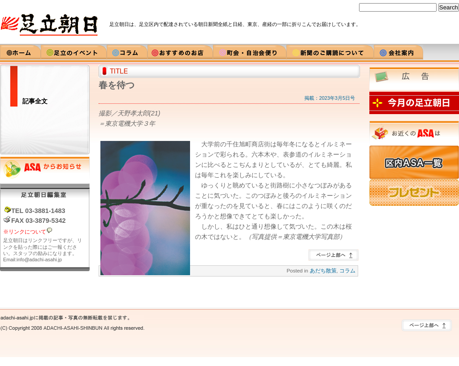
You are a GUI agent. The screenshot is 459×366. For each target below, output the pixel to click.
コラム (347, 270)
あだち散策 (323, 270)
